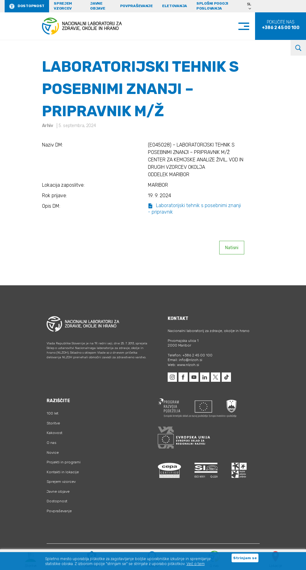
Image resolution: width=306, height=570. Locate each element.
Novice (53, 452)
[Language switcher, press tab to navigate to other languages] (252, 6)
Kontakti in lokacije (63, 472)
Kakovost (54, 433)
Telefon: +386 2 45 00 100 (190, 355)
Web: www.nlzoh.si (183, 365)
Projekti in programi (64, 462)
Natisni (231, 247)
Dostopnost (31, 6)
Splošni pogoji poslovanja (212, 6)
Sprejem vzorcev (63, 6)
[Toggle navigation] (250, 26)
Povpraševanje (136, 6)
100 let (52, 413)
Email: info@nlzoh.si (185, 360)
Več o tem (196, 564)
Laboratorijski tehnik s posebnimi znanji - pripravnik (194, 208)
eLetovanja (174, 6)
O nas (51, 442)
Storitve (53, 423)
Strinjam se (245, 558)
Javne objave (97, 6)
